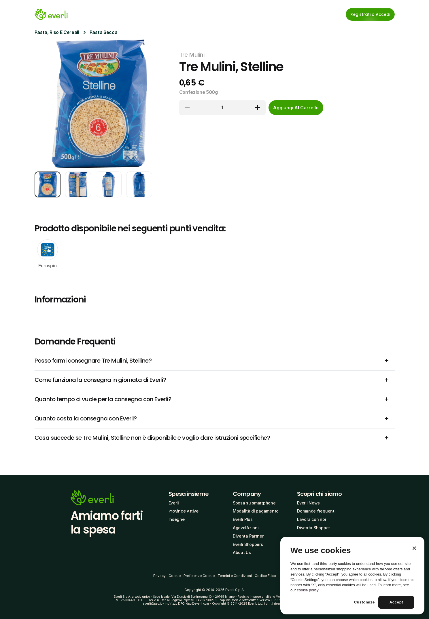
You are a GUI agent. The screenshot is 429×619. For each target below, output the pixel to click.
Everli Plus (243, 519)
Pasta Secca (103, 32)
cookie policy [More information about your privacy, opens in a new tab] (308, 590)
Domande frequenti (316, 510)
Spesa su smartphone (254, 502)
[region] (352, 575)
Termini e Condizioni (235, 576)
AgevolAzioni (246, 527)
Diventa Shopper (313, 527)
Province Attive (184, 511)
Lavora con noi (311, 519)
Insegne (177, 519)
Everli (174, 502)
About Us (242, 552)
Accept (396, 602)
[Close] (414, 548)
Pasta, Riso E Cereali (57, 32)
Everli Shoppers (248, 544)
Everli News (308, 502)
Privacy (159, 576)
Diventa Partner (248, 536)
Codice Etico (265, 576)
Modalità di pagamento (256, 510)
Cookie (175, 576)
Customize (364, 602)
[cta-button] (296, 107)
